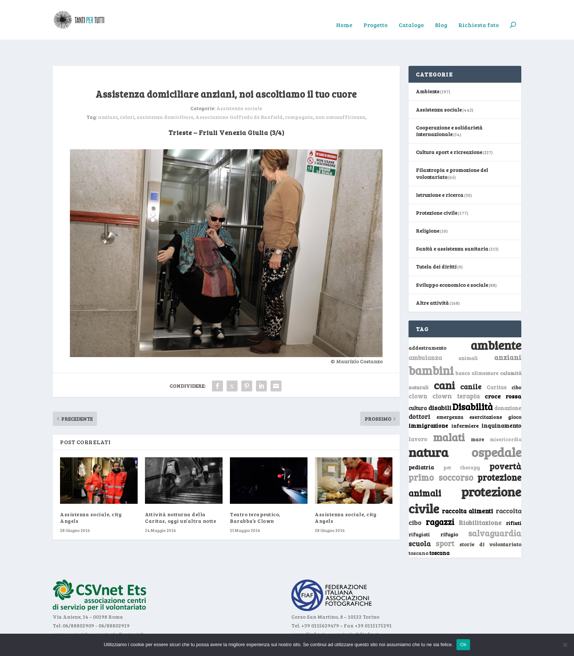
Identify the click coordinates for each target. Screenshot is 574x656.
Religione (427, 208)
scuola (420, 521)
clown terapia (456, 374)
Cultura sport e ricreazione (449, 130)
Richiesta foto (478, 15)
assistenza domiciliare (165, 94)
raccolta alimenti (467, 488)
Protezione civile (436, 190)
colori (127, 94)
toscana (439, 531)
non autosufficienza (340, 94)
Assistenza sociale (239, 86)
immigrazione (428, 403)
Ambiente (427, 69)
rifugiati (419, 512)
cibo (516, 365)
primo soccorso (441, 455)
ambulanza (425, 335)
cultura (418, 386)
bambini (431, 348)
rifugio (449, 512)
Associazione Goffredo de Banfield (239, 94)
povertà (505, 443)
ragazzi (440, 499)
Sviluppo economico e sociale (452, 262)
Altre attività (432, 280)
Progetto (376, 15)
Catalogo (411, 15)
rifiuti (513, 501)
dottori (419, 394)
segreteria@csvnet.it (118, 611)
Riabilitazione (480, 500)
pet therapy (461, 445)
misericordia (505, 417)
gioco (514, 394)
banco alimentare (477, 351)
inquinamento (501, 403)
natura (428, 430)
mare (477, 416)
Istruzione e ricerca (439, 172)
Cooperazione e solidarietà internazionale (449, 108)
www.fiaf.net (308, 611)
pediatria (421, 445)
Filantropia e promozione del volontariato (452, 151)
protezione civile (465, 478)
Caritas (496, 365)
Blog (441, 15)
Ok (463, 644)
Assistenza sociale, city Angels (91, 495)
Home (344, 15)
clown (418, 374)
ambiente (496, 323)
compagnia (299, 94)
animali (468, 336)
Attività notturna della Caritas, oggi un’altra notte (180, 495)
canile (470, 364)
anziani (108, 94)
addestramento (427, 325)
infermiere (464, 403)
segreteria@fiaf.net (354, 611)
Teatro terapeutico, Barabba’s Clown (255, 495)
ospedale (496, 430)
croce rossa (503, 374)
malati (449, 415)
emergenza (449, 394)
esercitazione (485, 395)
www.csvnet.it (70, 611)
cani (444, 363)
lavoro (418, 416)
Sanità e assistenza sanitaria (452, 226)
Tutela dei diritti (436, 244)
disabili (439, 385)
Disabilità (472, 385)
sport (445, 521)
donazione (507, 386)
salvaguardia (494, 510)
